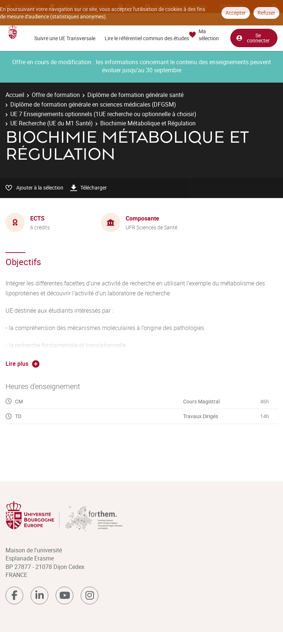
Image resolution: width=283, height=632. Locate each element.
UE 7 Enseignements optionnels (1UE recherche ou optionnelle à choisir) (103, 114)
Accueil (15, 95)
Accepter (236, 12)
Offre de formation (56, 95)
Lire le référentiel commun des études (147, 38)
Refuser (266, 12)
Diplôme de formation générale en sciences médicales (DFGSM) (93, 104)
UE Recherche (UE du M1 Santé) (51, 123)
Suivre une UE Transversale (64, 38)
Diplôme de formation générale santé (135, 95)
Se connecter (252, 36)
